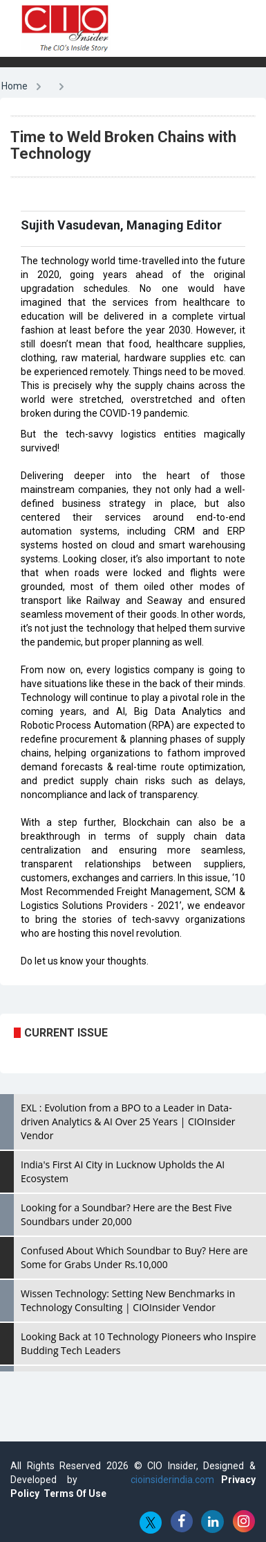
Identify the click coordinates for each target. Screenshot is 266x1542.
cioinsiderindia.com (167, 1479)
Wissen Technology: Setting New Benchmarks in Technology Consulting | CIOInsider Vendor (128, 1300)
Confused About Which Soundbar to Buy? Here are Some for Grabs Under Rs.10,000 (134, 1257)
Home (14, 86)
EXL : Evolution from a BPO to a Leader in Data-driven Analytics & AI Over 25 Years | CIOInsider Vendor (128, 1121)
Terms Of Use (75, 1493)
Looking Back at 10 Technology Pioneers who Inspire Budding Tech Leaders (138, 1343)
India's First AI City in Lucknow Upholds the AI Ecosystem (123, 1171)
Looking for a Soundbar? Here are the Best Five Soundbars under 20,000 (126, 1214)
